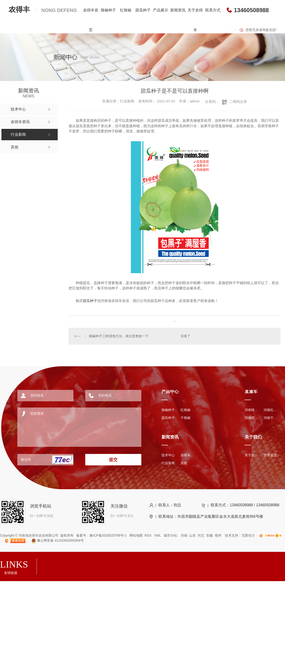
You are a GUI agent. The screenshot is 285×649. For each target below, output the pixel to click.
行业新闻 (168, 463)
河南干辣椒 (271, 418)
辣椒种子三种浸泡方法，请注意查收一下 (119, 336)
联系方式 (212, 10)
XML (158, 535)
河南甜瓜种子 (252, 418)
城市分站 (170, 535)
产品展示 (160, 10)
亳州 (218, 535)
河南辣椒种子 (252, 410)
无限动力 (248, 535)
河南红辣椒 (271, 410)
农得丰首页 (90, 20)
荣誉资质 (270, 455)
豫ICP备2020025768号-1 (108, 535)
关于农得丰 (195, 20)
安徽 (209, 535)
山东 (192, 535)
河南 (184, 535)
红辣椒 (125, 10)
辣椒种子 (108, 10)
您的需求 (72, 425)
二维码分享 (238, 102)
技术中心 (168, 455)
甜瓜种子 (143, 10)
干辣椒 (185, 418)
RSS (148, 535)
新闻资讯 (177, 10)
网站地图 (136, 535)
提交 (113, 459)
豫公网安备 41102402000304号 (56, 540)
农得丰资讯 (187, 455)
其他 (183, 463)
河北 (201, 535)
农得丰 (43, 9)
